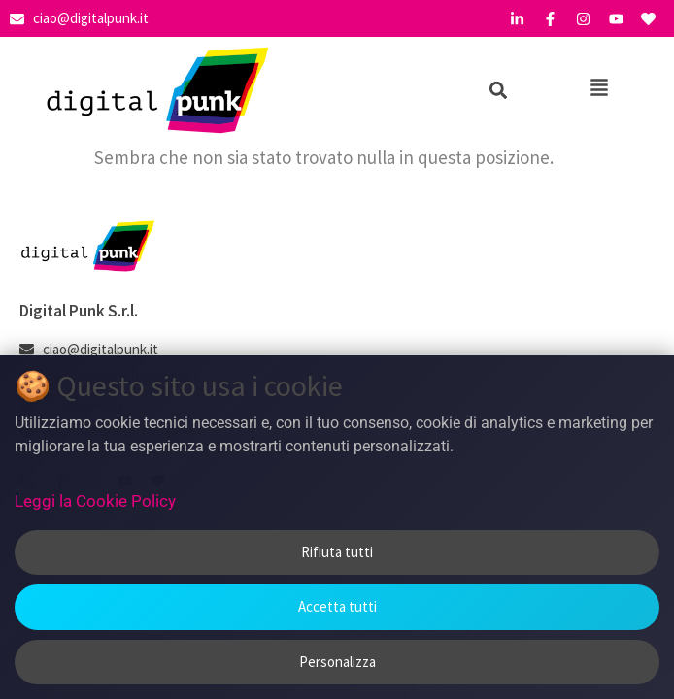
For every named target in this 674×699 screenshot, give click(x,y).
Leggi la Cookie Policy (95, 501)
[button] (498, 91)
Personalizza (337, 661)
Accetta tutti (337, 606)
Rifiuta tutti (337, 552)
